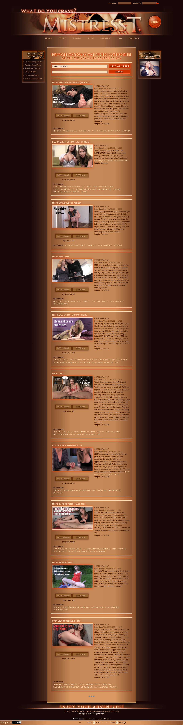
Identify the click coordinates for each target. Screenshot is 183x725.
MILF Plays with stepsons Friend (69, 315)
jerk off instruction (85, 189)
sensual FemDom (61, 684)
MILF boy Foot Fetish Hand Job (68, 504)
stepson (117, 245)
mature (86, 301)
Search (119, 72)
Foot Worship (60, 551)
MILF (107, 86)
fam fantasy (114, 131)
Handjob (95, 301)
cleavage (57, 192)
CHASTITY (126, 131)
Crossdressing (60, 304)
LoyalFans (64, 44)
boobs (76, 192)
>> (107, 722)
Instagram (99, 719)
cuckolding (97, 362)
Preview (106, 38)
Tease (84, 192)
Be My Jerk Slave (32, 75)
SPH (116, 362)
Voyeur (56, 432)
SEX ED (79, 549)
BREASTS (68, 192)
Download (63, 116)
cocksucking (88, 434)
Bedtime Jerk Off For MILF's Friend (70, 142)
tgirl (66, 301)
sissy (73, 301)
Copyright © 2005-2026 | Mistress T (91, 714)
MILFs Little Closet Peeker (66, 203)
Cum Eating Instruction (78, 362)
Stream (80, 116)
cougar (116, 189)
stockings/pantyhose (64, 549)
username (112, 3)
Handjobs (102, 131)
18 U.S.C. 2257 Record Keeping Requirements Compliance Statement (91, 711)
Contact (134, 38)
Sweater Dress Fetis (33, 65)
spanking (57, 131)
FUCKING (101, 432)
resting (57, 607)
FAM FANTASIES (104, 189)
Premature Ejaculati (32, 68)
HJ (54, 362)
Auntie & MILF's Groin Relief (67, 445)
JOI (72, 189)
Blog (92, 38)
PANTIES (74, 684)
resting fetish (60, 610)
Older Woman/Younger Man (77, 131)
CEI (112, 362)
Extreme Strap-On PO (33, 62)
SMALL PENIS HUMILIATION (74, 360)
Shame (124, 360)
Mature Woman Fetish (33, 79)
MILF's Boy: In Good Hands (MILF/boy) (71, 82)
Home (49, 38)
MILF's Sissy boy (60, 256)
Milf (94, 131)
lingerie (85, 687)
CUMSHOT (100, 551)
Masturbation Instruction (100, 187)
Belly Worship (30, 72)
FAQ (120, 38)
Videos (63, 38)
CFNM (106, 362)
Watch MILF (58, 373)
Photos (78, 38)
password (137, 3)
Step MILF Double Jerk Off (66, 621)
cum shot (119, 301)
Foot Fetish (74, 551)
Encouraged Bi (60, 434)
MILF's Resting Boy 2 (62, 562)
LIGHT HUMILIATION (61, 189)
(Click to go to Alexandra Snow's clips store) (111, 161)
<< (80, 722)
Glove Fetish (107, 301)
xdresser (58, 301)
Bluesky (107, 719)
